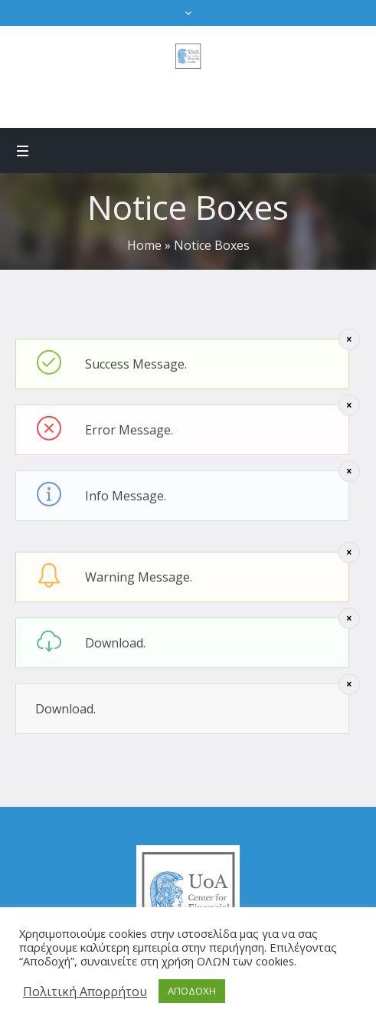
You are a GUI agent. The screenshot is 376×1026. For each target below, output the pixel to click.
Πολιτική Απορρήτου (85, 991)
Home (144, 245)
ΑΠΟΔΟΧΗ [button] (192, 991)
